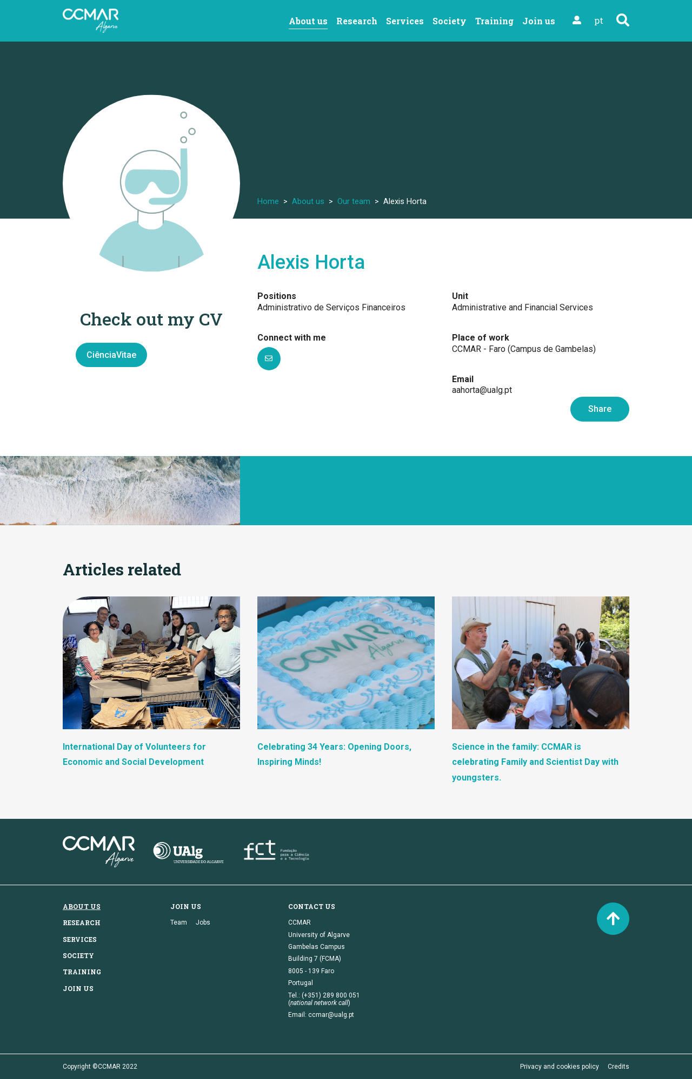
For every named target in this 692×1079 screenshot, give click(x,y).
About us (308, 21)
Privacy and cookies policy (559, 1066)
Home (268, 201)
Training (494, 21)
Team (178, 922)
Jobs (203, 922)
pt (598, 20)
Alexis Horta (311, 262)
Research (356, 21)
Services (405, 21)
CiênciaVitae (111, 355)
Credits (618, 1066)
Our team (353, 201)
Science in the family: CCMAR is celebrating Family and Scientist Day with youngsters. (535, 762)
